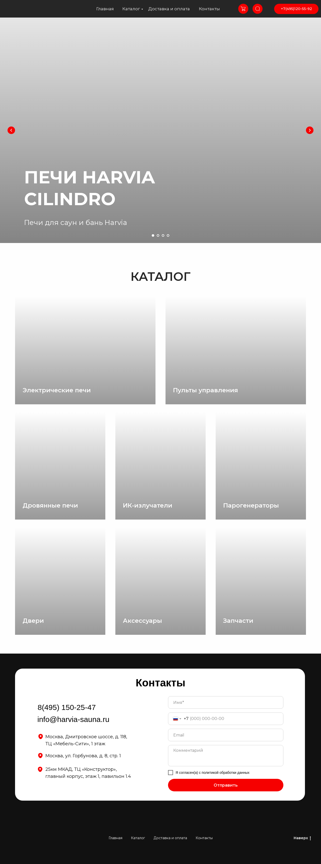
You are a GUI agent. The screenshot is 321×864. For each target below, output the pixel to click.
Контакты (209, 8)
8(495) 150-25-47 (67, 707)
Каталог (131, 8)
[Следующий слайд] (309, 130)
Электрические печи (57, 390)
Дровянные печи (50, 505)
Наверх (302, 838)
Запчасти (238, 620)
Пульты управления (205, 390)
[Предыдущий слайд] (11, 130)
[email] (225, 735)
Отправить (226, 785)
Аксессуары (142, 620)
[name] (225, 702)
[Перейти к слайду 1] (153, 235)
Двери (33, 620)
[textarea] (225, 755)
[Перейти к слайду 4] (168, 235)
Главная (105, 8)
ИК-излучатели (147, 505)
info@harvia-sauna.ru (73, 719)
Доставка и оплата (169, 8)
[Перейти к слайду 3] (163, 235)
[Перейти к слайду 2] (158, 235)
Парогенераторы (251, 505)
